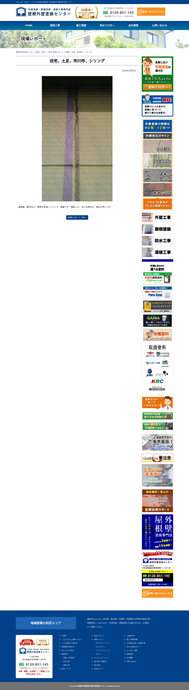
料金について (97, 636)
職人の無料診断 (131, 639)
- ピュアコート (99, 647)
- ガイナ (97, 654)
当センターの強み (67, 650)
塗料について (97, 639)
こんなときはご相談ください (71, 639)
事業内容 (64, 654)
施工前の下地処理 (99, 661)
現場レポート (97, 669)
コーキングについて (100, 658)
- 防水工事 (65, 661)
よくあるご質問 (131, 650)
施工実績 (96, 665)
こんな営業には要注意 (68, 643)
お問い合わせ (130, 661)
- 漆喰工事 (65, 665)
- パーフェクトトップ (101, 650)
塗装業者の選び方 (67, 647)
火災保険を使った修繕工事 (135, 643)
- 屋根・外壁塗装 (67, 658)
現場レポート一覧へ (77, 217)
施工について (65, 669)
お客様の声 (129, 636)
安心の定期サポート (133, 647)
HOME (63, 636)
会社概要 (129, 658)
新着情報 (129, 654)
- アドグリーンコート (101, 643)
